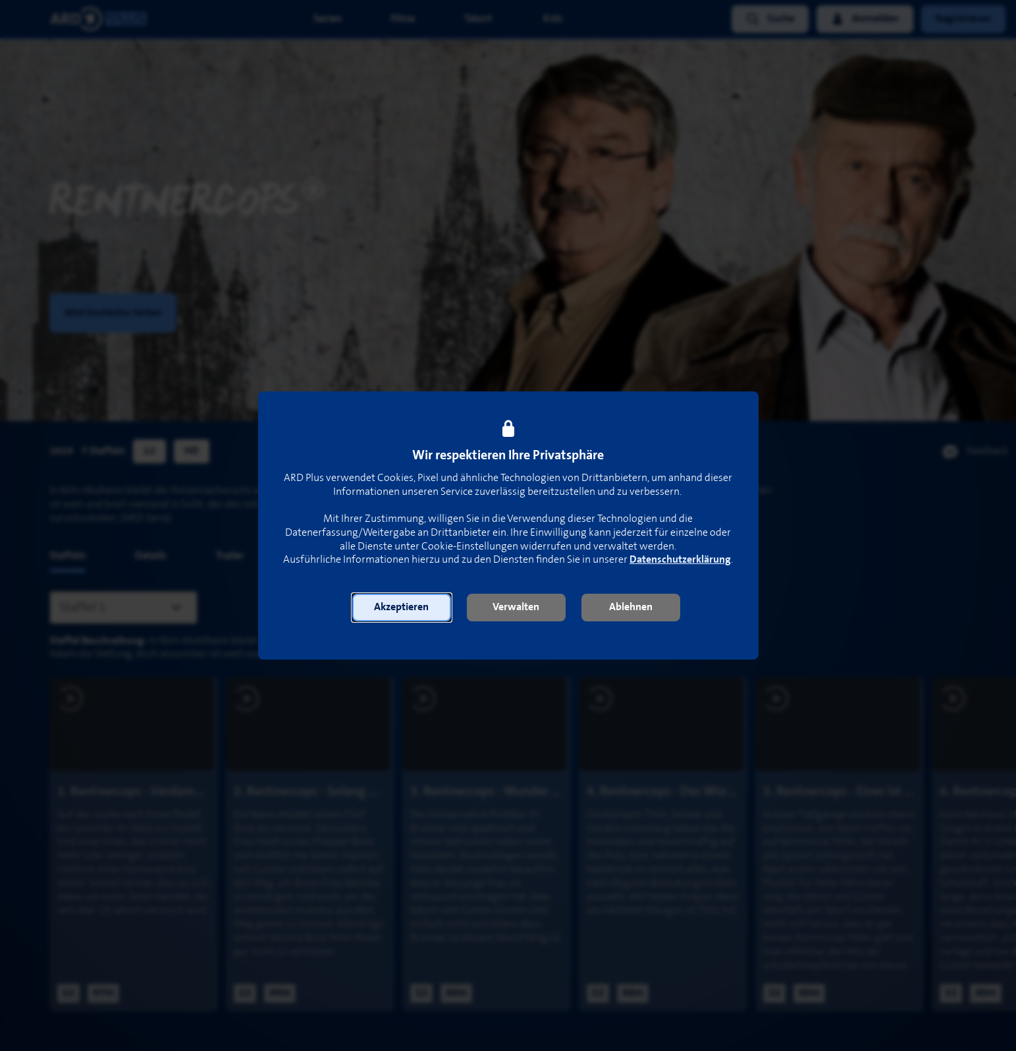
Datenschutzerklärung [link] (680, 560)
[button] (401, 607)
